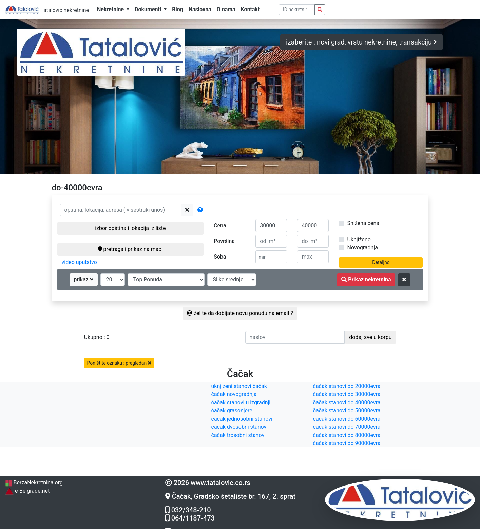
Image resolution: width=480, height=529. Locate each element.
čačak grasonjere (231, 410)
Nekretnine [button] (111, 9)
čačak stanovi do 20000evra (347, 386)
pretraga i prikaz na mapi (130, 249)
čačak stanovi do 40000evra (347, 402)
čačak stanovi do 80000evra (347, 435)
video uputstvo (79, 262)
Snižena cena (363, 223)
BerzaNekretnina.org (34, 482)
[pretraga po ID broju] (297, 9)
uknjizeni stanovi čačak (239, 386)
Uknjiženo (358, 239)
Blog (177, 9)
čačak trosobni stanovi (238, 435)
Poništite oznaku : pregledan (119, 363)
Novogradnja (362, 247)
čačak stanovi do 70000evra (347, 427)
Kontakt (250, 9)
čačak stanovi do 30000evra (347, 394)
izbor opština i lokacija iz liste (130, 228)
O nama (226, 9)
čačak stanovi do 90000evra (347, 443)
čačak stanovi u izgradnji (241, 402)
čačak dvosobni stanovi (239, 427)
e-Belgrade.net (27, 491)
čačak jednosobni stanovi (241, 419)
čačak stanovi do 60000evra (347, 419)
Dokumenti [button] (148, 9)
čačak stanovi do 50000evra (347, 410)
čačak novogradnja (234, 394)
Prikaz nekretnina (366, 279)
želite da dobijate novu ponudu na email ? (240, 313)
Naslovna (200, 9)
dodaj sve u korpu (370, 337)
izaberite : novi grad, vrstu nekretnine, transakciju (361, 42)
